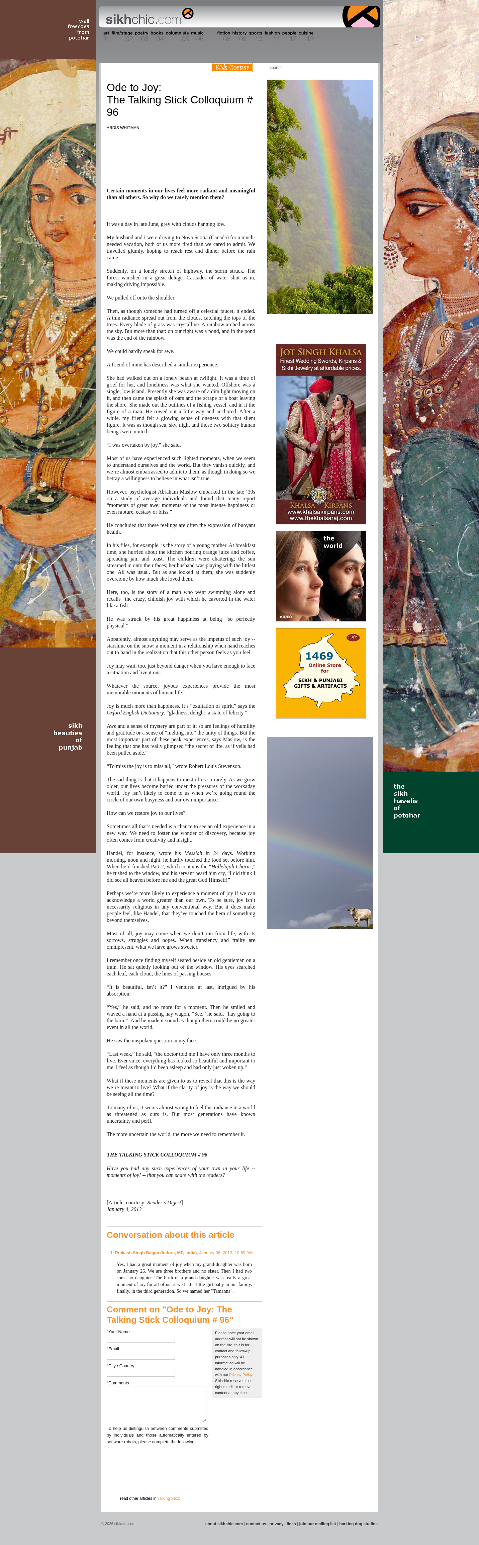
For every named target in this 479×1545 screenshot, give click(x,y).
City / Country (120, 1365)
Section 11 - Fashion (272, 36)
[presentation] (157, 1458)
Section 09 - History (239, 36)
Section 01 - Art (104, 36)
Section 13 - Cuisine (306, 36)
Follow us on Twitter (356, 67)
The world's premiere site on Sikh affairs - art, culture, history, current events (148, 16)
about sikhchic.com (224, 1524)
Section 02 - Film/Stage (121, 36)
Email (113, 1348)
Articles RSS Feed (366, 67)
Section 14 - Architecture (328, 36)
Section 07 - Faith (210, 36)
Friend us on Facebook (346, 67)
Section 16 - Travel (367, 36)
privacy (277, 1524)
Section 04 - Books (156, 36)
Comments (118, 1382)
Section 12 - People (289, 36)
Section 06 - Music (197, 36)
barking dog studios (358, 1524)
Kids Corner (232, 67)
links (291, 1524)
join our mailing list (317, 1524)
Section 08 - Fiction (223, 36)
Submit (117, 1480)
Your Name (118, 1331)
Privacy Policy (240, 1375)
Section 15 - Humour (351, 36)
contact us (256, 1524)
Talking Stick (169, 1498)
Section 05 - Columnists (177, 36)
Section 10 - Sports (255, 36)
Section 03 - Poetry (141, 36)
